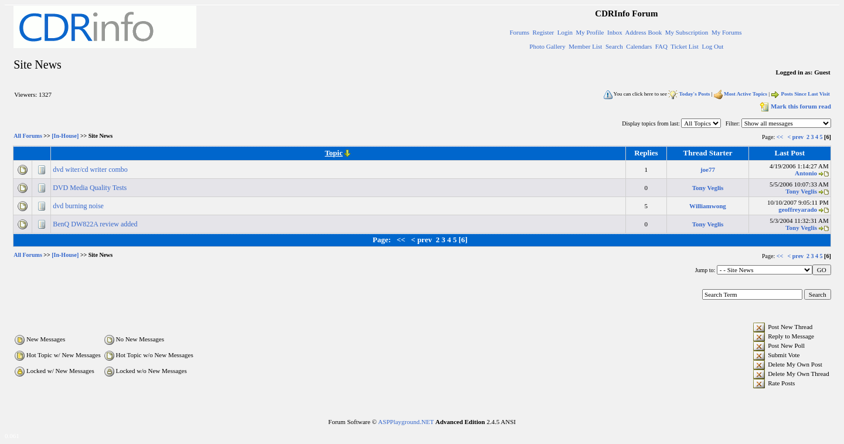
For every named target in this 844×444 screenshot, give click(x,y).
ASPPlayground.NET (406, 421)
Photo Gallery (547, 46)
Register (543, 32)
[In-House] (65, 136)
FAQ (661, 46)
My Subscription (687, 32)
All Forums (27, 136)
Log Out (712, 46)
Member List (585, 46)
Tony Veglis (708, 187)
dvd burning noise (79, 206)
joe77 (707, 169)
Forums (519, 32)
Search (614, 46)
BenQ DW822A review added (96, 224)
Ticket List (685, 46)
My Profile (590, 32)
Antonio (806, 173)
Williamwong (707, 205)
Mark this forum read (794, 106)
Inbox (614, 32)
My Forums (727, 32)
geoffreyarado (797, 209)
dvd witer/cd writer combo (91, 169)
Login (565, 32)
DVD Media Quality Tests (90, 188)
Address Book (643, 32)
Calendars (639, 46)
